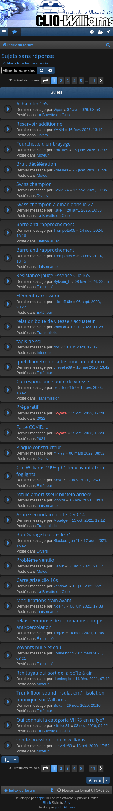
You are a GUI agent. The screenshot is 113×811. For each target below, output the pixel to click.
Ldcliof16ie (63, 301)
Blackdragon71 (66, 540)
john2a (59, 500)
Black (47, 802)
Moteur (43, 155)
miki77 (59, 453)
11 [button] (93, 80)
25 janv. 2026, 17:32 (90, 150)
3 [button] (68, 80)
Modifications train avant (43, 600)
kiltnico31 (62, 725)
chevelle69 (63, 367)
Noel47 (60, 606)
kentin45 (61, 586)
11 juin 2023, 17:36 (80, 347)
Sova (58, 480)
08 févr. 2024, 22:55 (92, 281)
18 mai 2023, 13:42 (92, 367)
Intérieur (44, 352)
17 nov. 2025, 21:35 (90, 190)
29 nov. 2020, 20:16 (84, 705)
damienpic (62, 678)
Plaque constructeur (38, 447)
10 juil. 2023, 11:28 (86, 327)
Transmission (48, 332)
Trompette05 (64, 230)
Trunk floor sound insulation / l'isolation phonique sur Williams (60, 696)
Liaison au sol (49, 241)
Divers (42, 135)
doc (57, 347)
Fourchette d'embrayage (43, 144)
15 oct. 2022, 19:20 (87, 413)
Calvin (59, 566)
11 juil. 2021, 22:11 (89, 586)
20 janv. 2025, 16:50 (84, 210)
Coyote (60, 413)
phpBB (41, 798)
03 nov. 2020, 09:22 (91, 725)
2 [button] (61, 80)
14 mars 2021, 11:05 (86, 633)
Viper (58, 109)
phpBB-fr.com (65, 807)
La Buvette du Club (53, 115)
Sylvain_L (62, 281)
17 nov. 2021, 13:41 (84, 480)
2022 (41, 418)
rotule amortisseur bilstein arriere (53, 494)
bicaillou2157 (65, 387)
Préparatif (27, 407)
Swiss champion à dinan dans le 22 (54, 204)
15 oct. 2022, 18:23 (87, 433)
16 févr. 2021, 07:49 (93, 678)
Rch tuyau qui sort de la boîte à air (54, 673)
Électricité (45, 287)
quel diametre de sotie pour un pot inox (60, 361)
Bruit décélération (36, 164)
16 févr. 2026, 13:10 (85, 129)
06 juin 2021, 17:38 (86, 606)
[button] (45, 80)
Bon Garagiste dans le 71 (43, 534)
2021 (41, 438)
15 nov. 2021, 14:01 (86, 500)
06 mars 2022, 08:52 (86, 453)
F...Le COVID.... (32, 427)
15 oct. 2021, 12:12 (88, 520)
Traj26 (59, 633)
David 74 (61, 190)
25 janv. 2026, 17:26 (90, 170)
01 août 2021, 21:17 (86, 566)
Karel (58, 210)
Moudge (61, 520)
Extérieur (44, 312)
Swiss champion (34, 184)
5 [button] (81, 80)
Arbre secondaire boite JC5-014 (50, 514)
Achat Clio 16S (32, 103)
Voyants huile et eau (38, 647)
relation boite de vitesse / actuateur (55, 321)
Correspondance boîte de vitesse (52, 381)
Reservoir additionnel (40, 124)
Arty (67, 802)
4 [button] (74, 80)
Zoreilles (61, 150)
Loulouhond (64, 653)
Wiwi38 (60, 327)
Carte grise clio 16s (37, 580)
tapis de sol (28, 341)
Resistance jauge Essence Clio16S (53, 275)
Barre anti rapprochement (45, 224)
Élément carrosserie (38, 295)
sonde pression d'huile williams (50, 739)
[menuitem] (15, 32)
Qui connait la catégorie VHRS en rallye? (60, 720)
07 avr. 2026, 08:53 (83, 109)
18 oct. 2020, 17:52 (92, 746)
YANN (59, 129)
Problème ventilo (35, 560)
